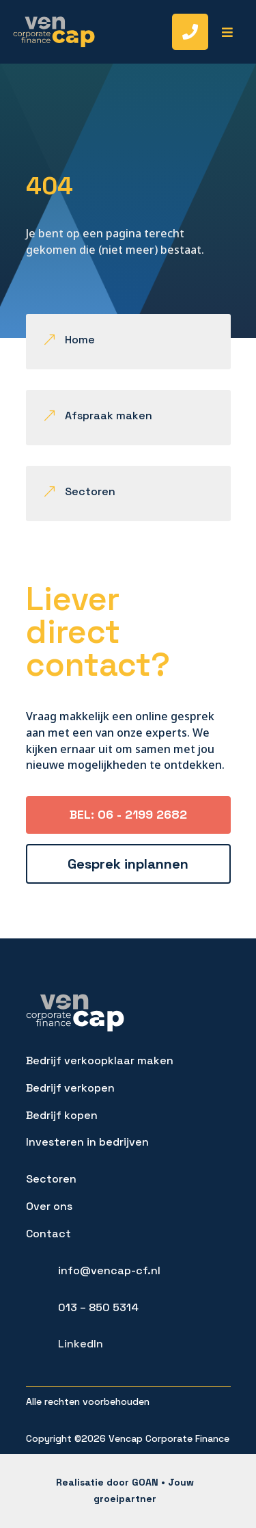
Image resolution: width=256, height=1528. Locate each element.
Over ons (49, 1206)
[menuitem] (181, 32)
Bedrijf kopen (62, 1115)
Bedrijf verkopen (70, 1088)
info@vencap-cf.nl (109, 1270)
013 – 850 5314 (98, 1307)
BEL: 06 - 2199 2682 (128, 814)
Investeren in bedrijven (87, 1142)
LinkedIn (80, 1343)
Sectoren (51, 1179)
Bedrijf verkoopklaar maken (99, 1060)
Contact (48, 1233)
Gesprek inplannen (128, 864)
